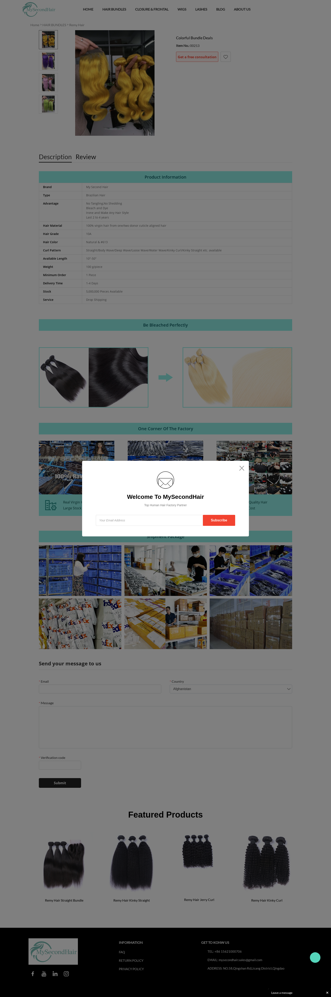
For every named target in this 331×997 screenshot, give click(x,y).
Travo (315, 957)
